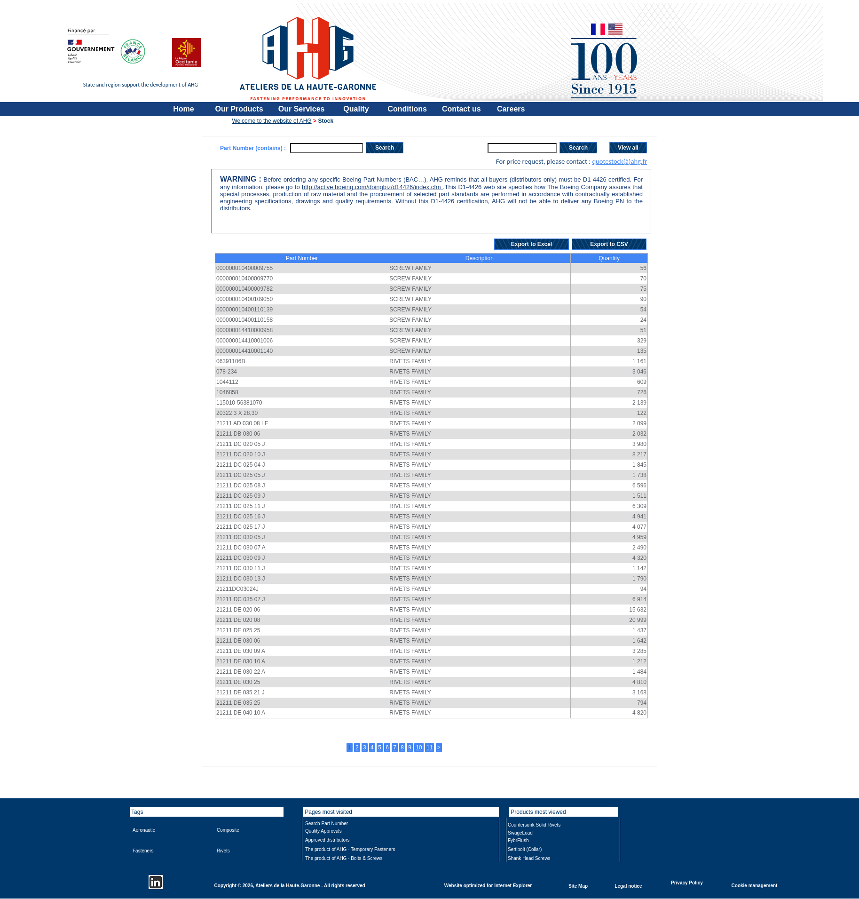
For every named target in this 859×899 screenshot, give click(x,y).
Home (183, 109)
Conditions (407, 109)
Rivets (223, 850)
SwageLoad (520, 832)
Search (384, 147)
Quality (356, 109)
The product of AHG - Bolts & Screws (344, 858)
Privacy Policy (687, 882)
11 (429, 747)
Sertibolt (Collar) (525, 849)
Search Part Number (326, 823)
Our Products (239, 109)
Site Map (578, 885)
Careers (511, 109)
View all (628, 147)
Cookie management (755, 885)
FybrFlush (518, 840)
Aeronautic (144, 830)
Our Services (301, 109)
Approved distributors (327, 840)
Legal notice (628, 885)
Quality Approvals (323, 831)
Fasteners (143, 850)
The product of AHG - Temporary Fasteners (350, 849)
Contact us (461, 109)
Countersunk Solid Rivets (534, 824)
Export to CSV (609, 244)
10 (419, 747)
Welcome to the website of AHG (272, 121)
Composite (228, 830)
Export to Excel (531, 244)
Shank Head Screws (529, 858)
